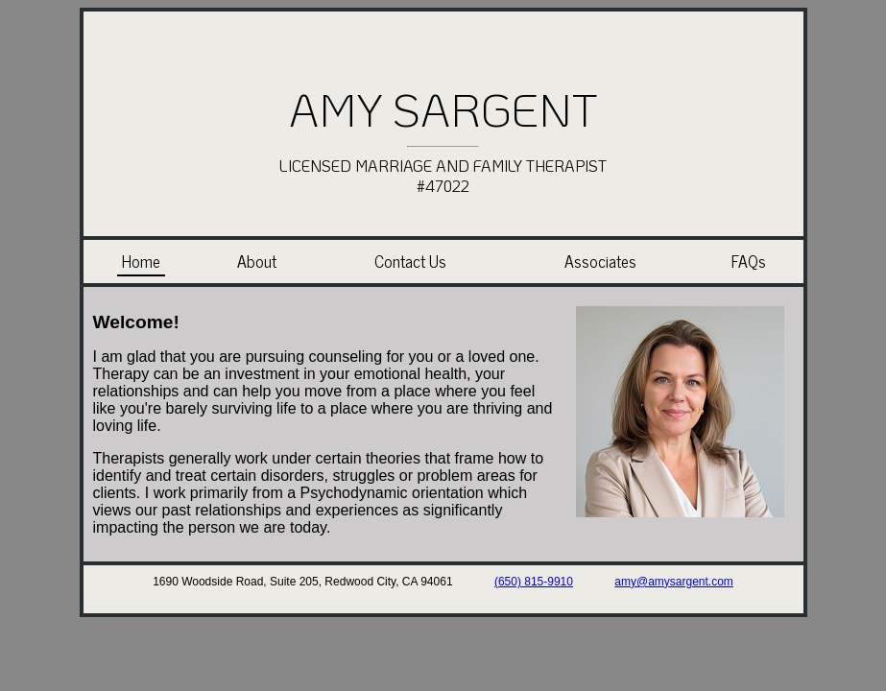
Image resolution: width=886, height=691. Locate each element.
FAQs (748, 260)
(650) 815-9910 (533, 581)
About (256, 260)
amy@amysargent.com (673, 581)
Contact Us (410, 260)
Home (141, 260)
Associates (600, 260)
